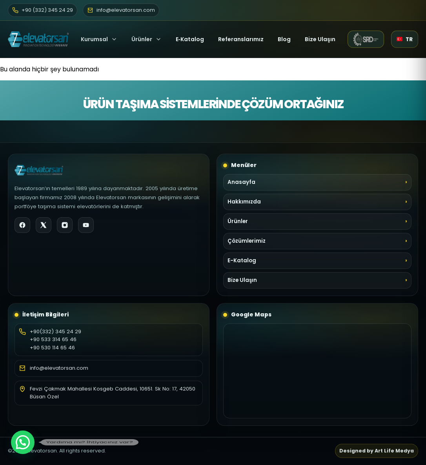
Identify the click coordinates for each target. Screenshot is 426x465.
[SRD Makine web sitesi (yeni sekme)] (366, 39)
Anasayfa (241, 182)
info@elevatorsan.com (59, 368)
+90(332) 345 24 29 (55, 331)
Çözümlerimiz (247, 241)
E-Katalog (242, 260)
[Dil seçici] (404, 39)
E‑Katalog (190, 39)
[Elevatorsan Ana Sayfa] (38, 39)
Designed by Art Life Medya (376, 450)
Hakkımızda (244, 201)
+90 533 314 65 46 (53, 339)
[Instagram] (65, 225)
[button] (23, 442)
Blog (284, 39)
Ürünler (141, 39)
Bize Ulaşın (320, 39)
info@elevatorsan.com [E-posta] (121, 10)
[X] (43, 225)
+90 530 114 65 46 (52, 347)
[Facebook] (22, 225)
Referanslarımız (241, 39)
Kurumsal (99, 39)
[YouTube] (86, 225)
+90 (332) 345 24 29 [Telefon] (42, 10)
